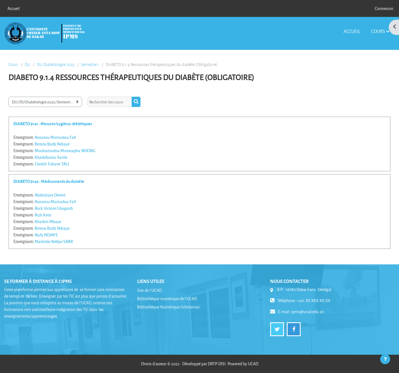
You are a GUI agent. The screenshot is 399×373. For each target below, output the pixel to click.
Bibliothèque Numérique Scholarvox (168, 307)
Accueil (352, 31)
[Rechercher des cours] (110, 102)
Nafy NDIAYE (46, 234)
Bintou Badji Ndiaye (52, 144)
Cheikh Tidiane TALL (52, 164)
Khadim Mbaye (48, 221)
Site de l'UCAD (149, 290)
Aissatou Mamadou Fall (55, 137)
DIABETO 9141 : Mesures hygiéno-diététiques (52, 124)
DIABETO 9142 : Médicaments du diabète (48, 181)
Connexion (384, 8)
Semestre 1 (90, 64)
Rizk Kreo (43, 215)
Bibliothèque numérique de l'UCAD (167, 299)
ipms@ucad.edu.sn (307, 312)
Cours (378, 31)
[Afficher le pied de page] (385, 359)
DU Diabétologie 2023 (55, 64)
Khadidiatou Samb (51, 157)
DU (27, 64)
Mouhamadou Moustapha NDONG (65, 150)
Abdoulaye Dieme (50, 195)
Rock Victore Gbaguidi (54, 208)
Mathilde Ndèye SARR (54, 241)
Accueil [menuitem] (13, 8)
